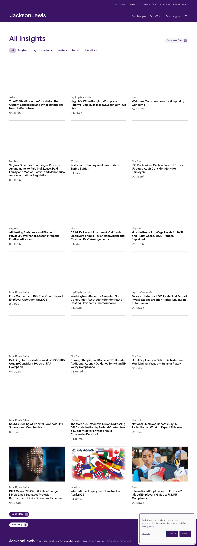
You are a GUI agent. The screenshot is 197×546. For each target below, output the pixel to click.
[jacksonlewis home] (28, 14)
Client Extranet (180, 5)
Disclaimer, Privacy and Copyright (64, 541)
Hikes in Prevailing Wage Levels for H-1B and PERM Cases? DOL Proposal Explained (157, 236)
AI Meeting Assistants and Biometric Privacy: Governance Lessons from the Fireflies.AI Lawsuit (34, 236)
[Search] (184, 16)
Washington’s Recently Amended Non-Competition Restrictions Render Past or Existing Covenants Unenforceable (97, 300)
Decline (172, 534)
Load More (18, 514)
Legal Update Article (43, 50)
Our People (139, 16)
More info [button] (146, 534)
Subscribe (156, 5)
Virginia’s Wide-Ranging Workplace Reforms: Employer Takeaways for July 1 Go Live (98, 105)
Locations (145, 5)
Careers (123, 5)
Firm (115, 5)
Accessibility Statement (93, 541)
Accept (185, 534)
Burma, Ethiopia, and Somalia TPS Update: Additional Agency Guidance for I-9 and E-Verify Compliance (98, 364)
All (12, 50)
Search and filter (174, 40)
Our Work (156, 16)
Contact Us (42, 541)
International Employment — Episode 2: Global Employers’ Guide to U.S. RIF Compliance (157, 495)
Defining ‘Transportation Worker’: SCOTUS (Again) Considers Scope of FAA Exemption (37, 364)
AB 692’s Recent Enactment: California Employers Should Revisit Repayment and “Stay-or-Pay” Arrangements (98, 236)
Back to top (17, 525)
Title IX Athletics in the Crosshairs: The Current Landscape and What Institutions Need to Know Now (36, 105)
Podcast (76, 50)
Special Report (92, 50)
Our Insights (173, 16)
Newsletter (62, 50)
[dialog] (167, 528)
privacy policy (148, 527)
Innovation (134, 5)
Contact (167, 5)
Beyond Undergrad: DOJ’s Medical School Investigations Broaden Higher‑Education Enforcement (159, 300)
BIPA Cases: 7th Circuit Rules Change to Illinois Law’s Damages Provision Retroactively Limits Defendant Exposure (36, 495)
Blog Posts (23, 50)
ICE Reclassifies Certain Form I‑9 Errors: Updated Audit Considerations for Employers (157, 169)
